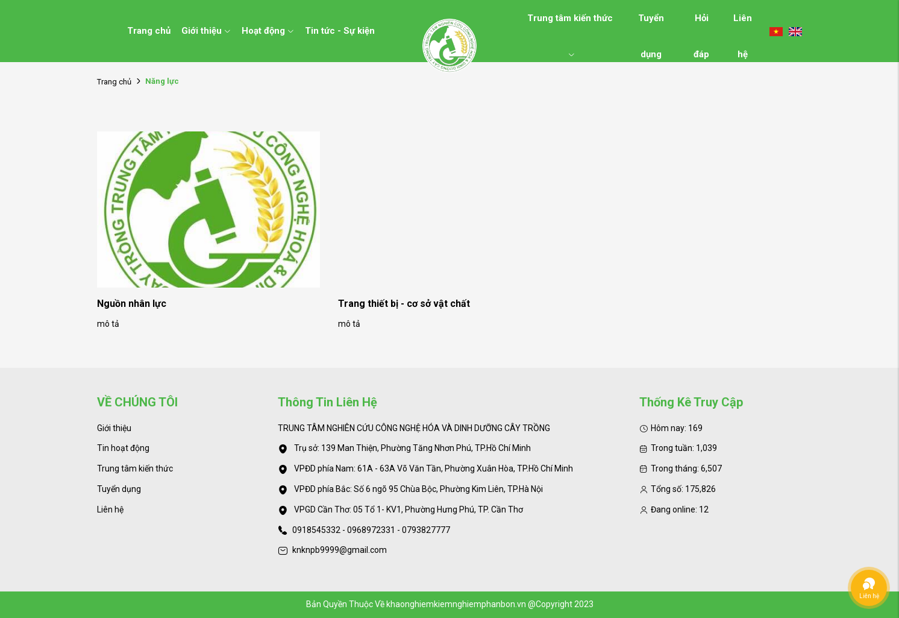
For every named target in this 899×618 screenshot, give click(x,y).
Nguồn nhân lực (131, 303)
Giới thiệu (206, 30)
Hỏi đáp (701, 24)
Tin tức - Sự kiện (340, 30)
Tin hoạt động (123, 448)
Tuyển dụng (651, 24)
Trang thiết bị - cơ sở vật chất (404, 303)
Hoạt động (268, 30)
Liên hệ (742, 24)
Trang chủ (149, 30)
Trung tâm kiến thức (570, 24)
